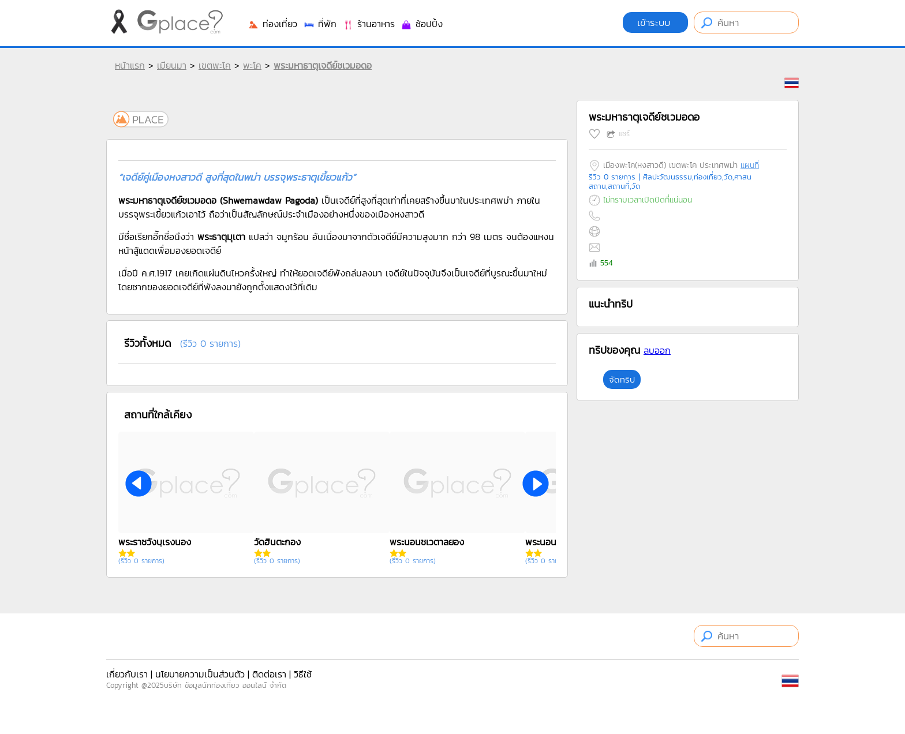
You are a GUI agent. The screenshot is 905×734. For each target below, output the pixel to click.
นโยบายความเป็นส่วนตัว (200, 674)
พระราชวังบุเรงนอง (154, 541)
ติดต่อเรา (269, 674)
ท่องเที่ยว (272, 24)
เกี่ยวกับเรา (127, 674)
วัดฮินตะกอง (277, 541)
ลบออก (657, 350)
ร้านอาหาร (368, 24)
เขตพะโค (215, 65)
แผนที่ (750, 165)
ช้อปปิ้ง (422, 24)
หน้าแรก (130, 65)
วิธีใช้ (303, 674)
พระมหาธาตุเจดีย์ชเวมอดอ (323, 65)
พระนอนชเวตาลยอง (427, 541)
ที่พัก (319, 24)
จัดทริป (622, 379)
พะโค (252, 65)
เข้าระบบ (655, 22)
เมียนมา (171, 65)
